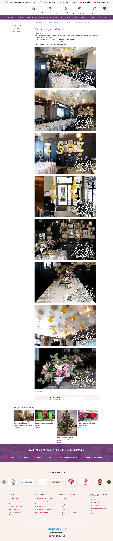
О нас (68, 17)
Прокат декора (31, 17)
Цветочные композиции (69, 512)
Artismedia (79, 520)
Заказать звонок (101, 2)
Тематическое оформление (43, 498)
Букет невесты (13, 509)
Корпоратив (65, 509)
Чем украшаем (43, 17)
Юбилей (64, 498)
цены (63, 17)
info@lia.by (86, 2)
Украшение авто (14, 504)
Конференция (95, 502)
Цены (10, 515)
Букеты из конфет (40, 506)
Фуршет (64, 506)
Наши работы (16, 31)
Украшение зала (14, 498)
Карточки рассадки (14, 512)
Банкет (64, 501)
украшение (97, 35)
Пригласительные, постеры (43, 509)
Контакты (99, 17)
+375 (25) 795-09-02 (69, 2)
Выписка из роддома (41, 512)
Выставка (94, 499)
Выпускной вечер (67, 504)
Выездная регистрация (16, 506)
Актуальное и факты (79, 17)
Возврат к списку (39, 391)
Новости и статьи (18, 25)
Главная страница (39, 22)
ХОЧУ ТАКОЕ (41, 398)
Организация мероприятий (14, 17)
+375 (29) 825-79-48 (48, 2)
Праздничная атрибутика (43, 501)
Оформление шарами (15, 501)
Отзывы (91, 17)
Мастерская (16, 28)
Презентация (95, 505)
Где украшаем (54, 17)
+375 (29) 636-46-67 (28, 2)
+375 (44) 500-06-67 (15, 2)
